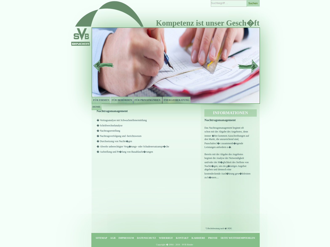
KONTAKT (182, 237)
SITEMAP (101, 237)
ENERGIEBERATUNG (176, 100)
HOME (97, 106)
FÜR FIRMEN (101, 100)
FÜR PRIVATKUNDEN (147, 100)
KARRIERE (198, 237)
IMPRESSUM (126, 237)
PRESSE (213, 237)
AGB (113, 237)
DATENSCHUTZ (146, 237)
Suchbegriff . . (219, 3)
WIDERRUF (166, 237)
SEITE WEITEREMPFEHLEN (238, 237)
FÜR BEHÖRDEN (122, 100)
